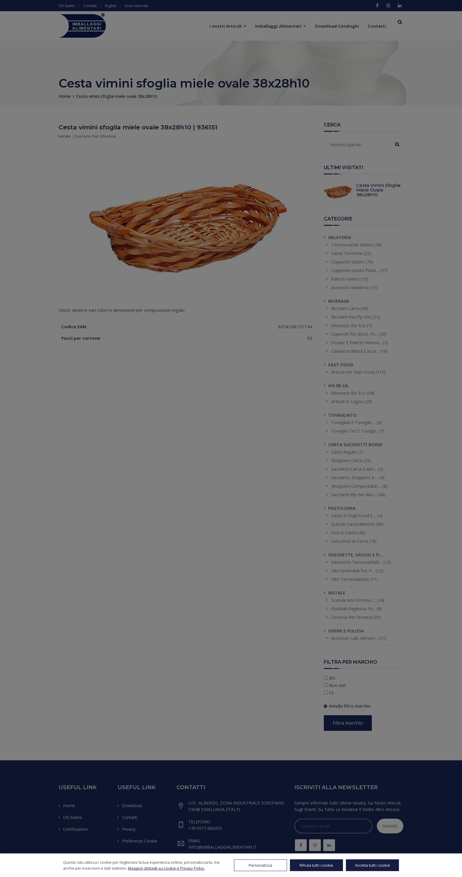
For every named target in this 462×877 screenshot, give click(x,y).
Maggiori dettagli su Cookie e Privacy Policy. (166, 868)
